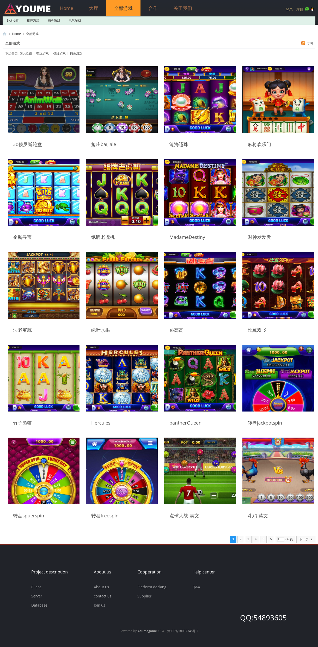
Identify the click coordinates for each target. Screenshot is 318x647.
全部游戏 (123, 8)
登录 (289, 9)
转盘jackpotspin (265, 423)
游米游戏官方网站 (5, 34)
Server (36, 596)
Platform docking (151, 586)
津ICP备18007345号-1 (183, 631)
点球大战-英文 (184, 515)
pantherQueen (185, 423)
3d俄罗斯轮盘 (27, 144)
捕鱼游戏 (54, 20)
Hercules (101, 423)
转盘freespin (105, 515)
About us (101, 586)
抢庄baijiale (103, 144)
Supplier (144, 596)
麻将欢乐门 (259, 144)
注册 (299, 9)
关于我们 (182, 8)
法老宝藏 (22, 330)
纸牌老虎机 (103, 237)
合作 (153, 8)
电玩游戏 (75, 20)
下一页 (304, 539)
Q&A (196, 586)
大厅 (93, 8)
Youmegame (147, 631)
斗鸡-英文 (258, 515)
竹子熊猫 (22, 423)
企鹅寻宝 (22, 237)
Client (36, 586)
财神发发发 (259, 237)
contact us (102, 596)
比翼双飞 (257, 330)
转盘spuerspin (28, 515)
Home (66, 8)
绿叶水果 (100, 330)
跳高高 (176, 330)
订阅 (310, 43)
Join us (99, 605)
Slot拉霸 (13, 20)
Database (39, 605)
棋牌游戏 (33, 20)
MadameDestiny (187, 237)
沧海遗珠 (178, 144)
